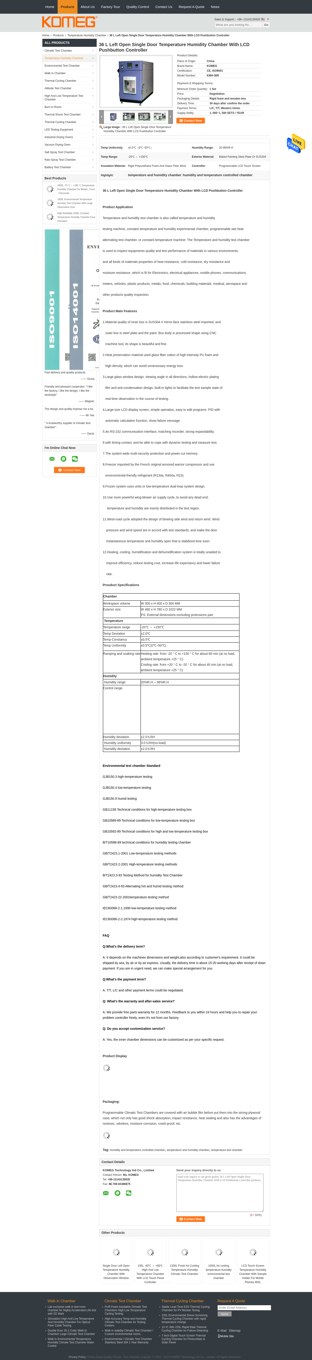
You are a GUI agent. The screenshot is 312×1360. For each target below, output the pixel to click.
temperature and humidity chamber (188, 1150)
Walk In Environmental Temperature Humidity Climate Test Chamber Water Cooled (71, 1342)
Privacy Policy (77, 1357)
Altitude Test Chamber (58, 88)
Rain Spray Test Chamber (60, 159)
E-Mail (222, 1330)
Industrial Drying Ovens (59, 137)
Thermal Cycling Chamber (60, 80)
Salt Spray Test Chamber (60, 152)
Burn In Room (53, 107)
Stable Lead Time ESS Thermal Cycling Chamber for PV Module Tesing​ (186, 1308)
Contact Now (193, 120)
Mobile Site (226, 1336)
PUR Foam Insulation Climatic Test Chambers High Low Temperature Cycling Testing (126, 1310)
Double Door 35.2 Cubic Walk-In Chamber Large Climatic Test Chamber (71, 1332)
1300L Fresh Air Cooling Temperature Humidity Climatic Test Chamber (184, 1270)
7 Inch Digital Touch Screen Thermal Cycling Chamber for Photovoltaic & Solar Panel (184, 1339)
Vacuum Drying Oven (57, 144)
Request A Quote (191, 7)
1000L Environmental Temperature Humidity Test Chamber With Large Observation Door (75, 203)
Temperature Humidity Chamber (86, 35)
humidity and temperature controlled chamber (137, 1150)
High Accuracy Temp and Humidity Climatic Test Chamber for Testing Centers (126, 1322)
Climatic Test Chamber (58, 50)
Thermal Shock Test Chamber (63, 114)
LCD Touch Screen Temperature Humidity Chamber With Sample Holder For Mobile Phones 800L (253, 1274)
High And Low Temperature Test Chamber (64, 97)
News (215, 7)
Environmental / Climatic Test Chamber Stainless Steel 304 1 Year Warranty (128, 1340)
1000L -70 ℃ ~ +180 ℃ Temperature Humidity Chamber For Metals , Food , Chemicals (76, 189)
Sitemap (234, 1330)
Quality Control (137, 7)
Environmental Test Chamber (62, 65)
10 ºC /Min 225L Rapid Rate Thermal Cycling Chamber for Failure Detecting (185, 1329)
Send (224, 1314)
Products (67, 7)
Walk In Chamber (55, 73)
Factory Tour (110, 7)
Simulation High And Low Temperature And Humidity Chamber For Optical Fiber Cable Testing (71, 1322)
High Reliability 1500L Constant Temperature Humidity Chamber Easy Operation (76, 217)
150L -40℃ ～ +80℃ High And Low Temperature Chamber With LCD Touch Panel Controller (150, 1274)
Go (266, 24)
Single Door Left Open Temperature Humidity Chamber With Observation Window (116, 1272)
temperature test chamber (226, 1150)
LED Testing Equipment (59, 129)
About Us (88, 7)
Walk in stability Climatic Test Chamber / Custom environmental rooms (129, 1332)
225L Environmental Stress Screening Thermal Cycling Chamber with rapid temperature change (185, 1319)
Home (49, 7)
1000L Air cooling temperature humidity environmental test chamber (219, 1272)
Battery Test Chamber (58, 167)
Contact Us (163, 7)
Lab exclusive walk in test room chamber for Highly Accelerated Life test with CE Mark (72, 1310)
